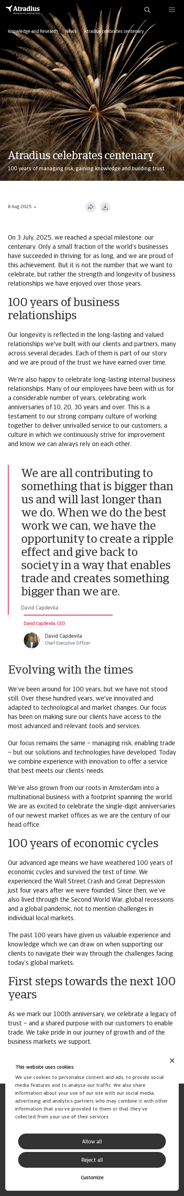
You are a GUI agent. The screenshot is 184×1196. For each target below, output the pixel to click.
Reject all (92, 1160)
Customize (92, 1178)
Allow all (92, 1142)
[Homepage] (23, 9)
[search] (147, 10)
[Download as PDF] (105, 207)
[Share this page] (90, 207)
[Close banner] (172, 1061)
